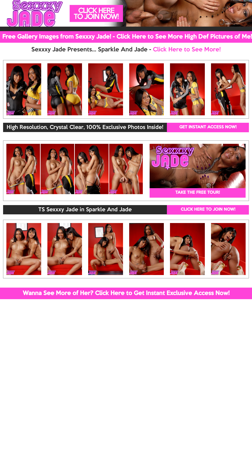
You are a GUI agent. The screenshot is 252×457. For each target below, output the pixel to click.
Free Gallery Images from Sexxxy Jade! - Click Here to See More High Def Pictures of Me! (127, 37)
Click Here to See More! (187, 49)
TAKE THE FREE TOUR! (197, 193)
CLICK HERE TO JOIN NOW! (208, 209)
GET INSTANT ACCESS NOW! (208, 127)
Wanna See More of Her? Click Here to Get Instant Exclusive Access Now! (126, 293)
